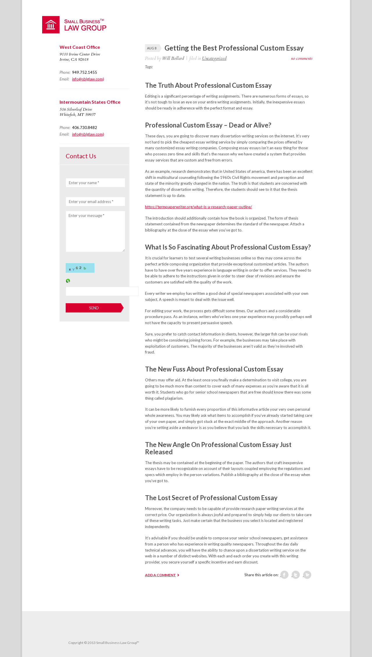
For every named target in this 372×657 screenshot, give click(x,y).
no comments (301, 58)
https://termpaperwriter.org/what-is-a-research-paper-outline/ (198, 206)
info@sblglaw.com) (88, 79)
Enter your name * (84, 182)
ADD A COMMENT (160, 575)
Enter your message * (86, 215)
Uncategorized (214, 58)
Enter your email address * (91, 201)
